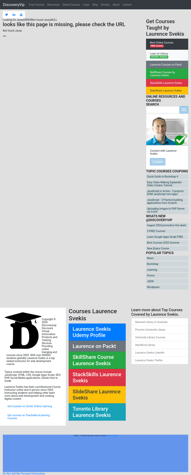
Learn (86, 4)
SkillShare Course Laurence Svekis (93, 360)
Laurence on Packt (94, 346)
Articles (105, 4)
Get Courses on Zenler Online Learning (29, 406)
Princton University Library (150, 329)
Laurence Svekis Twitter (149, 360)
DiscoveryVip (13, 4)
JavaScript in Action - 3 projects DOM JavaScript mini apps (165, 193)
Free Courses (36, 4)
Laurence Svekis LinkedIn (150, 352)
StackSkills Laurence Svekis (166, 82)
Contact (127, 4)
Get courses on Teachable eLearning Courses (28, 417)
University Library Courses (150, 337)
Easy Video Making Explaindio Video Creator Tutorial (164, 184)
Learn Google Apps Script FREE (165, 236)
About (116, 4)
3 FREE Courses (156, 231)
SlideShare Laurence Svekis (166, 90)
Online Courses (71, 4)
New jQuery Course (158, 248)
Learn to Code (112, 436)
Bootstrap (152, 263)
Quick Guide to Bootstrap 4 (162, 176)
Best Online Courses (161, 44)
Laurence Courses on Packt (166, 64)
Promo (151, 275)
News (150, 258)
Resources (53, 4)
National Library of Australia (151, 322)
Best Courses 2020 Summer (163, 242)
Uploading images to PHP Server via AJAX (166, 210)
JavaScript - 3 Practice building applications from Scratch (165, 201)
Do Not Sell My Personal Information (24, 473)
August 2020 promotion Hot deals (166, 225)
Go (184, 110)
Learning (152, 269)
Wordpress (153, 287)
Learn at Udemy (159, 55)
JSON (150, 281)
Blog (95, 4)
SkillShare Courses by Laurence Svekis (162, 74)
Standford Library (145, 345)
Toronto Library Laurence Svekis (92, 412)
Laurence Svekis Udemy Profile (92, 332)
